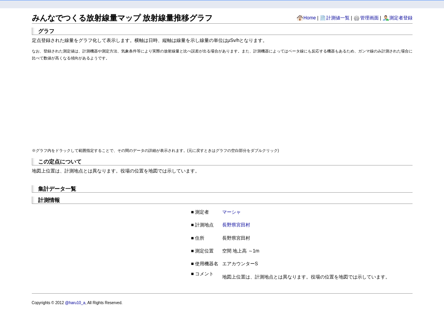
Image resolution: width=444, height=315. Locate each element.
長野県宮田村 (236, 225)
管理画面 (369, 18)
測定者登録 (401, 18)
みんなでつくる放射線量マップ (86, 18)
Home (309, 18)
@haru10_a (75, 303)
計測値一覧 (338, 18)
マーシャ (231, 212)
